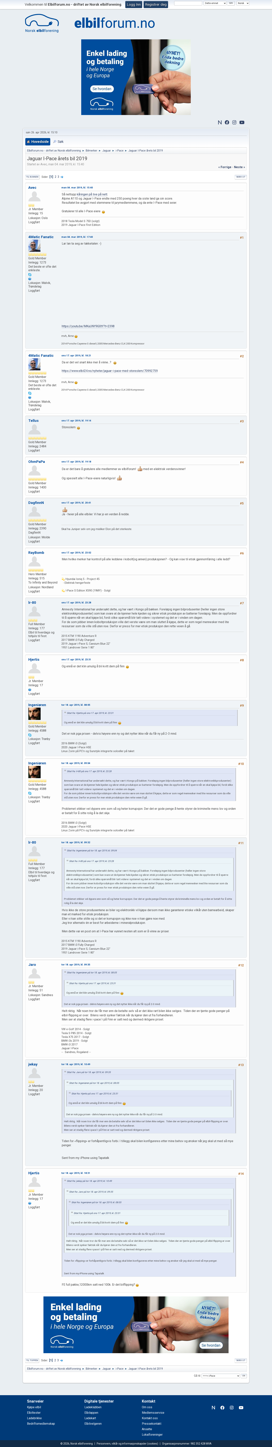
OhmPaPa (36, 461)
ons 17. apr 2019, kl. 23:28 (76, 602)
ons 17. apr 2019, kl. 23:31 (76, 659)
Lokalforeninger (152, 1434)
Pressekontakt (151, 1423)
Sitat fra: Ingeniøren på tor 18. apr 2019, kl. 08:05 (92, 972)
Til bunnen (32, 177)
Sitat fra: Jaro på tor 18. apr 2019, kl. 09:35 (89, 1072)
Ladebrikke (34, 1418)
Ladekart (90, 1418)
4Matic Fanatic (41, 237)
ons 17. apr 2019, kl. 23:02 (76, 552)
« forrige (224, 167)
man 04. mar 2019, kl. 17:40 (77, 236)
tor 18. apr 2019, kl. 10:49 (75, 1064)
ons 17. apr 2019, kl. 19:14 (76, 420)
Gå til (197, 1375)
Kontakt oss (150, 1418)
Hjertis (33, 659)
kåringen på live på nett (92, 194)
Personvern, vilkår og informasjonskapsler (122, 1443)
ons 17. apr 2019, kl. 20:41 (76, 502)
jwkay (33, 1064)
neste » (239, 167)
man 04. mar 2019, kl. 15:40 (77, 187)
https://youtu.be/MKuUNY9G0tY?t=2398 (88, 326)
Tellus (33, 420)
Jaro (32, 964)
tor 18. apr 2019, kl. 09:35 (75, 964)
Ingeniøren (37, 705)
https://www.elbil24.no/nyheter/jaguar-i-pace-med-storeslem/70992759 (110, 371)
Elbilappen (91, 1412)
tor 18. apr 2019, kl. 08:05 (75, 704)
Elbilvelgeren (93, 1423)
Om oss (147, 1407)
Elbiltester (34, 1412)
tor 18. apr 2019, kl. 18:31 (75, 1173)
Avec (32, 187)
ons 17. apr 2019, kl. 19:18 (76, 461)
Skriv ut (240, 177)
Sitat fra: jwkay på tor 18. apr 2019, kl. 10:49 (89, 1181)
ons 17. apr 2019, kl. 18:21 (76, 355)
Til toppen (32, 1360)
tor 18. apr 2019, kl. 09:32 (75, 842)
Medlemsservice (153, 1412)
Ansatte (147, 1429)
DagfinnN (36, 502)
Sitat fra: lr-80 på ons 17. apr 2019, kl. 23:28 (89, 771)
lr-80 (32, 602)
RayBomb (36, 552)
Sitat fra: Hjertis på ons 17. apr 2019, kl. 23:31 (90, 713)
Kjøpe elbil (34, 1407)
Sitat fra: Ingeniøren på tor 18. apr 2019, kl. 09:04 (92, 850)
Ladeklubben (92, 1407)
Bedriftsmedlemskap (41, 1423)
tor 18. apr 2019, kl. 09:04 (75, 763)
